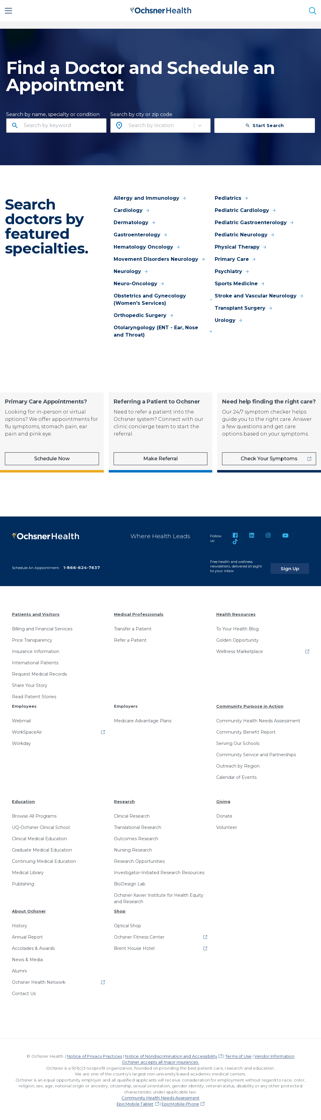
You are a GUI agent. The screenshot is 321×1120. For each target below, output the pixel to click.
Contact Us (24, 991)
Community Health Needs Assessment (258, 719)
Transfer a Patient (132, 627)
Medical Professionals (138, 612)
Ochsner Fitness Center (139, 935)
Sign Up (297, 563)
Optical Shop (127, 924)
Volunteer (226, 825)
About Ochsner (29, 909)
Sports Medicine (240, 283)
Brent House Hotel (134, 946)
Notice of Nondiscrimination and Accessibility (171, 1054)
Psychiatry (232, 271)
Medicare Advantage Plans (142, 719)
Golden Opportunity (237, 638)
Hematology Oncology (147, 247)
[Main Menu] (8, 10)
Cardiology (132, 210)
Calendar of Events (236, 775)
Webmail (21, 719)
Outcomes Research (136, 837)
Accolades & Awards (33, 946)
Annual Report (27, 935)
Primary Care (235, 259)
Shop (120, 909)
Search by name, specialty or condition (53, 114)
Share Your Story (29, 683)
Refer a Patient (130, 638)
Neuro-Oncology (139, 283)
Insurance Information (35, 649)
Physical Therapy (241, 247)
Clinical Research (132, 814)
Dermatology (135, 222)
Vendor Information (274, 1054)
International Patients (35, 661)
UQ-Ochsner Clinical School (41, 825)
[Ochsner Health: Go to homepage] (160, 9)
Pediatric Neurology (245, 235)
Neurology (131, 271)
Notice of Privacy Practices (94, 1054)
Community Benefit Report (245, 730)
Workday (21, 741)
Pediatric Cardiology (245, 210)
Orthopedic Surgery (144, 315)
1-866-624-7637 (81, 565)
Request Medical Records (39, 672)
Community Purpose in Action (249, 704)
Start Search (264, 125)
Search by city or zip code (141, 114)
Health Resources (236, 612)
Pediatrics (232, 198)
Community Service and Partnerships (256, 753)
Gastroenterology (141, 235)
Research (124, 799)
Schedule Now (52, 458)
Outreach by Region (238, 764)
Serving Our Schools (237, 741)
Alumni (19, 969)
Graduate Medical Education (42, 848)
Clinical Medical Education (39, 837)
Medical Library (28, 871)
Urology (229, 320)
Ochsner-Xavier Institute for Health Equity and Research (158, 897)
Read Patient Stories (34, 695)
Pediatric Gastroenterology (254, 222)
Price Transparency (32, 638)
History (19, 924)
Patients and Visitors (36, 612)
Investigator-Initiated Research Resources (159, 871)
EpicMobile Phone (180, 1102)
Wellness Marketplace (239, 649)
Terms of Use (238, 1054)
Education (23, 799)
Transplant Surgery (244, 308)
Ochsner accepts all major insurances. (160, 1060)
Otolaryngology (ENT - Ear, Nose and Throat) (163, 331)
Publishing (23, 882)
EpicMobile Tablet (135, 1102)
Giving (223, 799)
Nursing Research (133, 848)
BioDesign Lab (129, 882)
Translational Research (137, 825)
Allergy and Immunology (150, 198)
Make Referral (160, 458)
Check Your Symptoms (269, 458)
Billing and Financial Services (42, 627)
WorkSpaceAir (27, 730)
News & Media (27, 958)
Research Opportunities (139, 859)
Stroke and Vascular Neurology (259, 296)
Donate (224, 814)
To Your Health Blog (237, 627)
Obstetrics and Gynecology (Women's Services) (163, 299)
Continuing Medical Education (44, 859)
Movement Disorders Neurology (160, 259)
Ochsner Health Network (38, 980)
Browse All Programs (34, 814)
